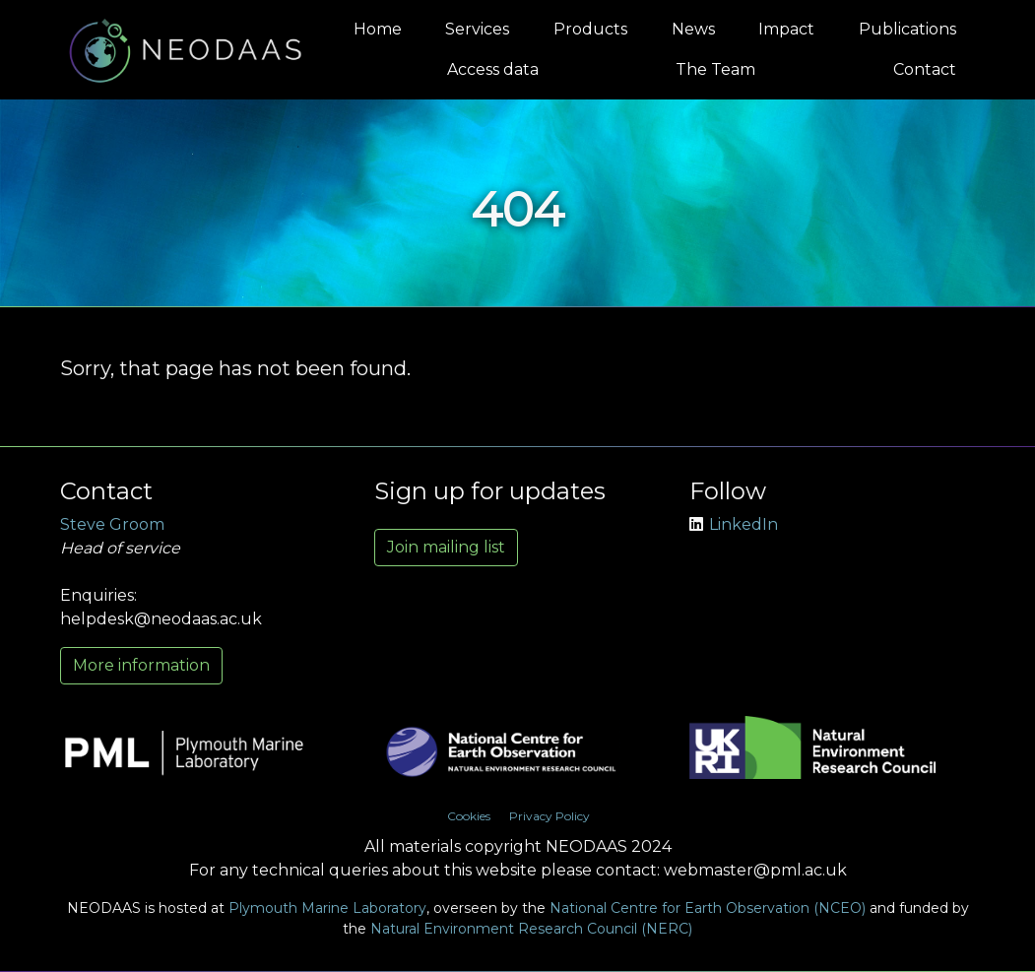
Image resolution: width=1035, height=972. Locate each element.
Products (590, 29)
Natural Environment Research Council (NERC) (531, 929)
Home (378, 29)
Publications (907, 29)
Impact (786, 29)
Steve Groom (112, 524)
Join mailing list (446, 547)
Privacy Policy (549, 816)
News (693, 29)
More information (141, 665)
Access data (493, 69)
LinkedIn (733, 524)
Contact (924, 69)
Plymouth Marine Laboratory (327, 908)
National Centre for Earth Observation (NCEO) (708, 908)
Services (477, 29)
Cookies (468, 816)
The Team (715, 69)
